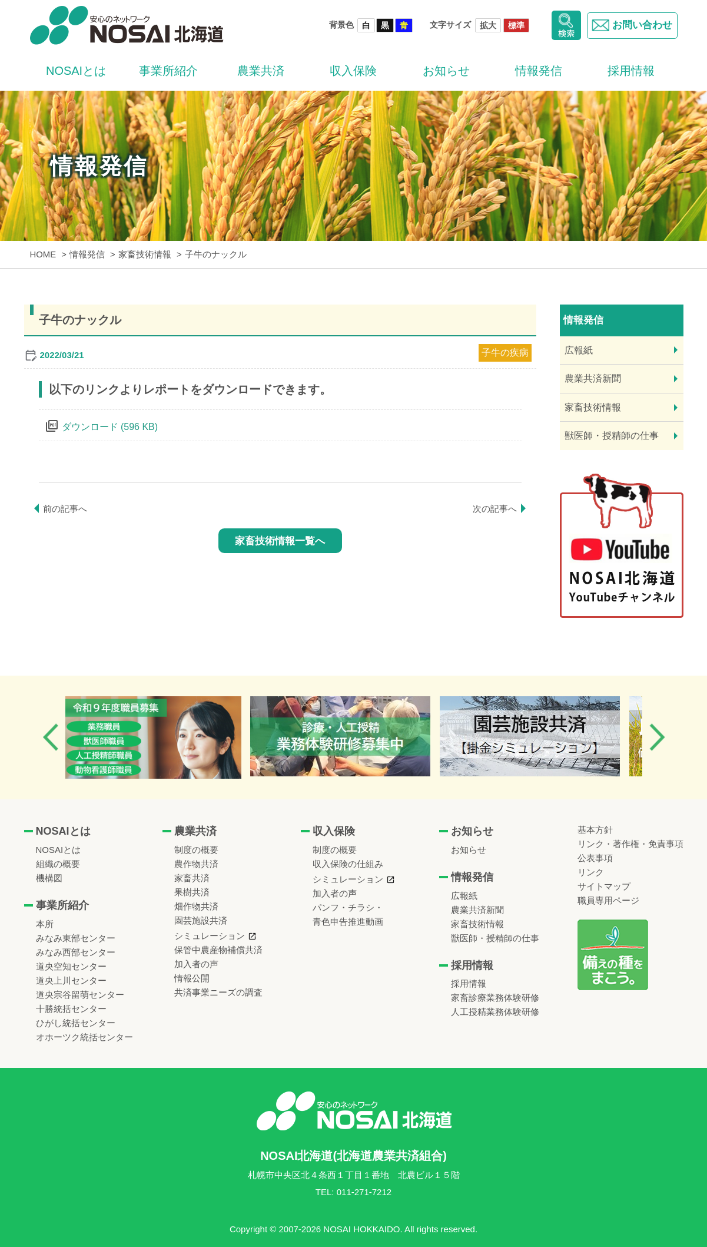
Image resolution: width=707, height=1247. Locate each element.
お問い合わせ (630, 25)
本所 (45, 924)
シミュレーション (209, 936)
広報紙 (579, 350)
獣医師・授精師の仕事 (612, 436)
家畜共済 (192, 878)
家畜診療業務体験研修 (495, 998)
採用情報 (631, 70)
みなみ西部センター (75, 952)
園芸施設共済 (200, 920)
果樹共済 (192, 892)
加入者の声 (196, 964)
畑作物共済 (196, 906)
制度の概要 (196, 850)
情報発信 (538, 70)
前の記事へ (65, 509)
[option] (161, 737)
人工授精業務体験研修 (495, 1012)
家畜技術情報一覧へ (280, 541)
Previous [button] (50, 737)
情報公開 (192, 978)
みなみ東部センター (75, 938)
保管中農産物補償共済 (218, 950)
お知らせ (446, 70)
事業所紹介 (168, 70)
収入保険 (353, 70)
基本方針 (595, 830)
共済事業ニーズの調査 (218, 992)
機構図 (49, 878)
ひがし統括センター (75, 1023)
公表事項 (595, 858)
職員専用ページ (608, 900)
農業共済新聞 (593, 378)
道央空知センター (71, 966)
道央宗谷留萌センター (80, 995)
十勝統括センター (71, 1009)
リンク (590, 872)
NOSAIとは (76, 70)
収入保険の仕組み (348, 864)
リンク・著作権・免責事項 (630, 844)
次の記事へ (495, 509)
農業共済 (260, 70)
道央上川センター (71, 980)
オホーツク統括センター (84, 1037)
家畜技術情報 (593, 407)
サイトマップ (603, 886)
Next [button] (657, 737)
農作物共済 (196, 864)
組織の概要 (58, 864)
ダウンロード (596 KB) (110, 427)
